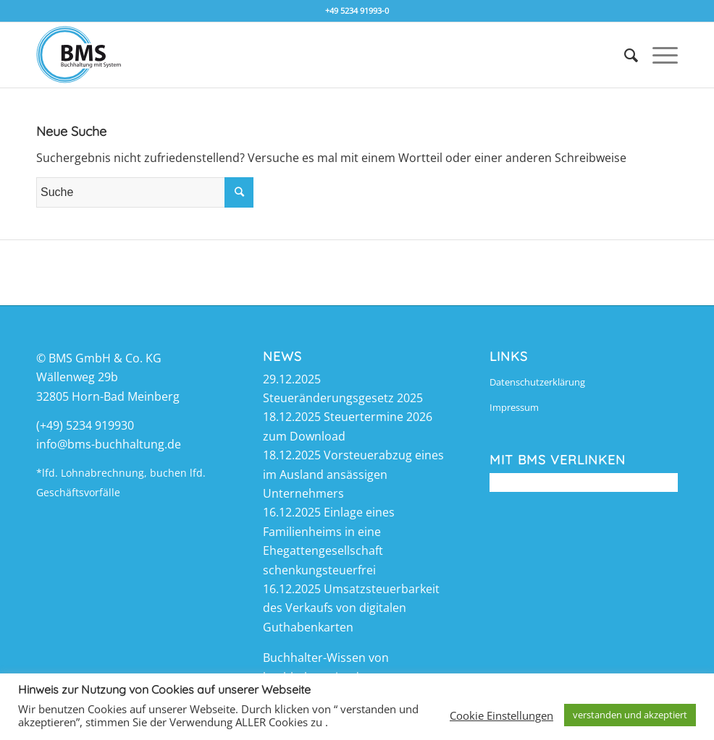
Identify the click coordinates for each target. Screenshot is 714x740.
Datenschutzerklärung (537, 381)
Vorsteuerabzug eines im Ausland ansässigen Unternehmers (353, 474)
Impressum (514, 407)
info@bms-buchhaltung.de (108, 444)
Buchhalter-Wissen (314, 657)
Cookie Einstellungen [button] (501, 715)
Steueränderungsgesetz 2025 (343, 398)
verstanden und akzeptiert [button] (630, 714)
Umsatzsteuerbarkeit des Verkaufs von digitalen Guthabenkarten (351, 608)
